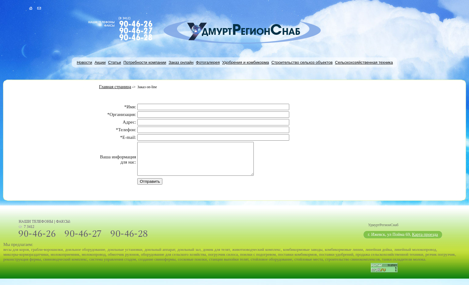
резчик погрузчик (440, 260)
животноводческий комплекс (256, 256)
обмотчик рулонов (123, 260)
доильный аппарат (160, 256)
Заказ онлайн (180, 62)
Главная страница (115, 87)
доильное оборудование (85, 256)
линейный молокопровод (415, 256)
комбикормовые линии (344, 256)
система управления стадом (112, 265)
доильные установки (125, 256)
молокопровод (93, 260)
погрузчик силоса (223, 260)
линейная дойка (378, 256)
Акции (99, 62)
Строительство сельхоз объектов (302, 62)
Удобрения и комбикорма (245, 62)
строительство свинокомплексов (352, 265)
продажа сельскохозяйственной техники (389, 260)
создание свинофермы (156, 265)
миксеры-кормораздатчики (25, 260)
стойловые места (308, 265)
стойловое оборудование (271, 265)
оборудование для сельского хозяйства (173, 260)
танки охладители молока (403, 265)
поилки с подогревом (258, 260)
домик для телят (216, 256)
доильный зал (189, 256)
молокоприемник (65, 260)
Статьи (114, 62)
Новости (84, 62)
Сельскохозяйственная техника (364, 62)
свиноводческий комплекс (65, 265)
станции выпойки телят (229, 265)
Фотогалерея (208, 62)
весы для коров (16, 256)
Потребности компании (145, 62)
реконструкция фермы (22, 265)
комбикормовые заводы (303, 256)
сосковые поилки (192, 265)
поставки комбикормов (297, 260)
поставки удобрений (336, 260)
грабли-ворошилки (47, 256)
